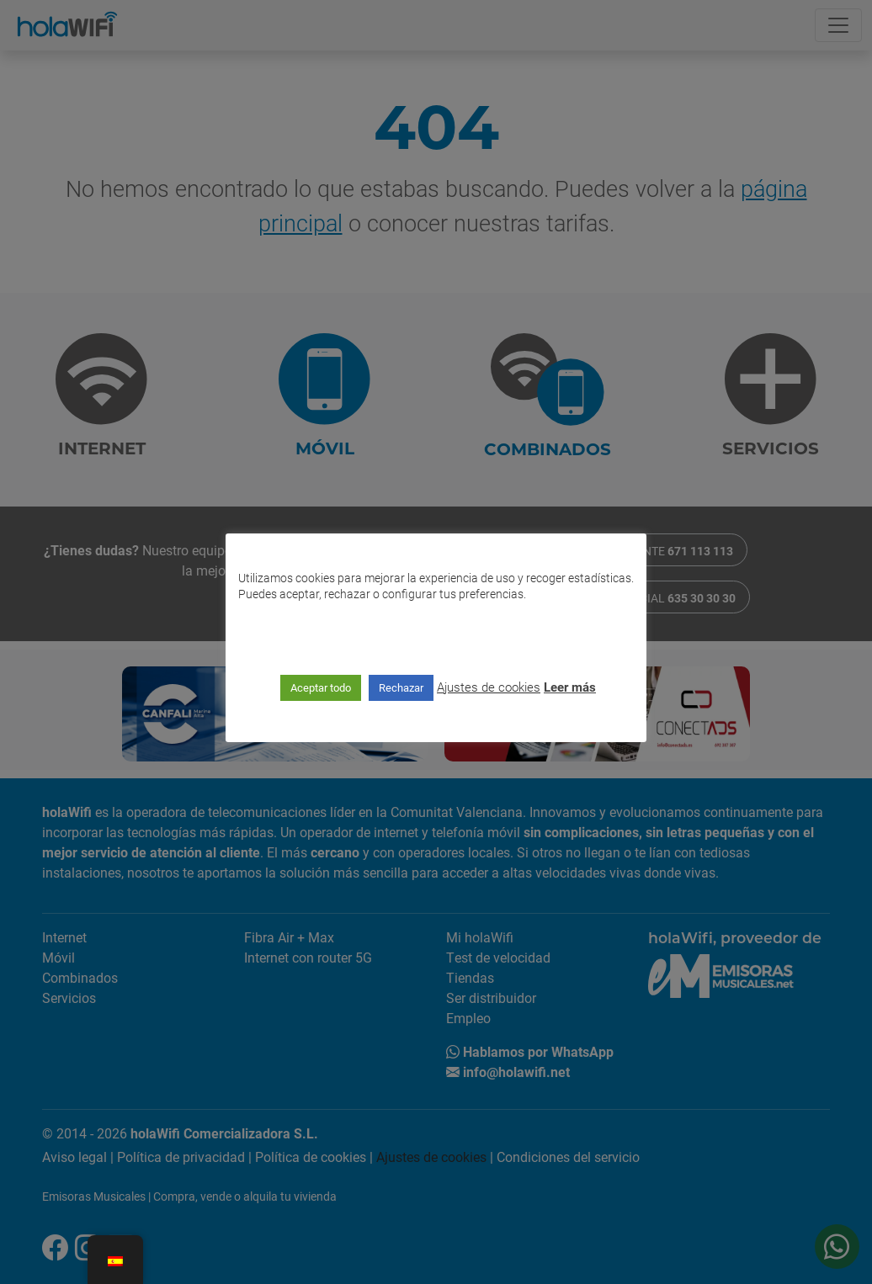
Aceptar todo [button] (320, 687)
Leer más (570, 686)
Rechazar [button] (401, 687)
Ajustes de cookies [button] (488, 686)
